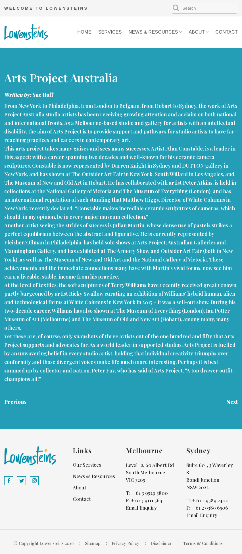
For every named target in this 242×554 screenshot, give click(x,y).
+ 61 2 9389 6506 (209, 507)
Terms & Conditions (203, 543)
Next (232, 401)
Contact (227, 32)
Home (84, 32)
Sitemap (92, 543)
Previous (15, 401)
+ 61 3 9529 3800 (150, 493)
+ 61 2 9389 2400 (210, 500)
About (198, 32)
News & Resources (155, 32)
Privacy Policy (125, 543)
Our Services (87, 465)
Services (110, 32)
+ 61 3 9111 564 (146, 500)
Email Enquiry (141, 507)
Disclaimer (161, 543)
